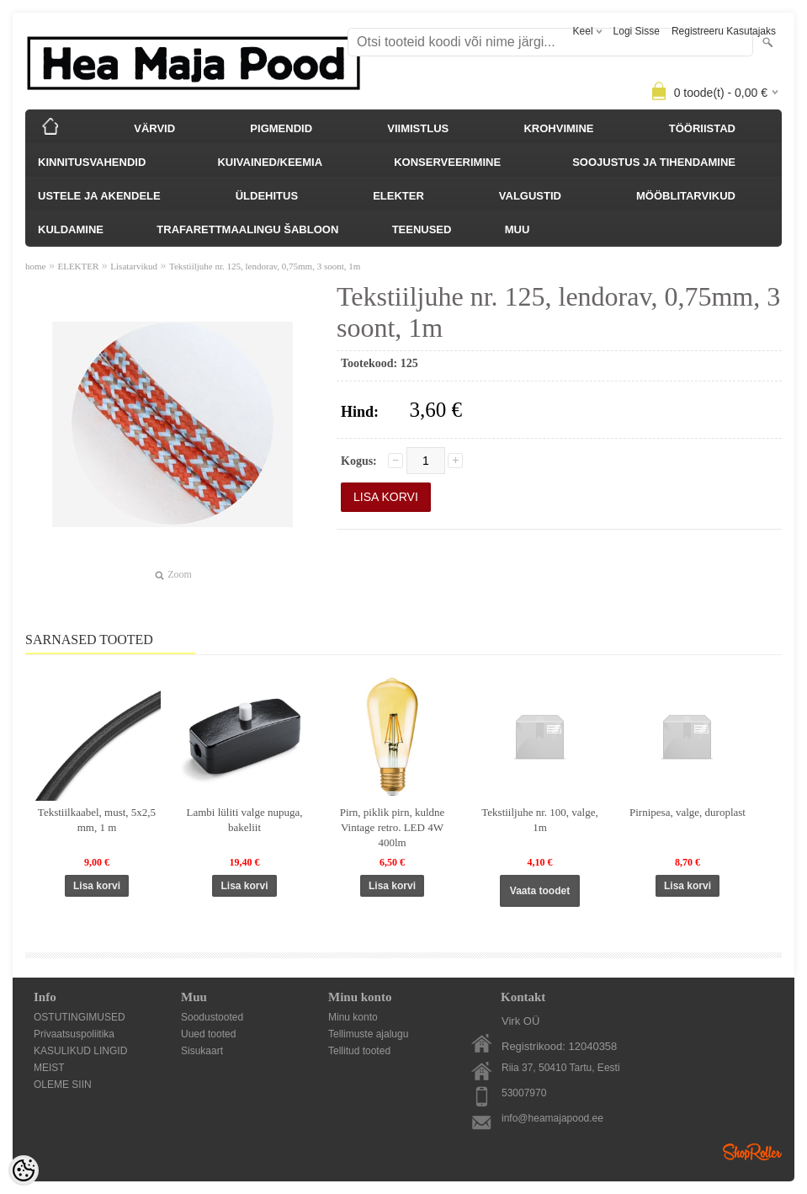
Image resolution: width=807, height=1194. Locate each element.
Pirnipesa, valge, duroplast (687, 812)
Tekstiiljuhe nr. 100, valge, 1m (539, 820)
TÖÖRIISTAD (702, 128)
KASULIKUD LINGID (80, 1051)
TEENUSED (422, 229)
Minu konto (353, 1017)
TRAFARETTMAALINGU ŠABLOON (247, 229)
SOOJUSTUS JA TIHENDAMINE (653, 162)
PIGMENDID (281, 128)
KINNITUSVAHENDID (92, 162)
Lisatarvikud (133, 266)
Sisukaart (202, 1051)
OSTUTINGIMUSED (79, 1017)
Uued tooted (208, 1034)
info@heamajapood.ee (552, 1118)
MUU (517, 229)
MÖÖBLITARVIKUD (685, 195)
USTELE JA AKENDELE (99, 195)
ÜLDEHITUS (267, 195)
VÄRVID (154, 128)
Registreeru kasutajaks (724, 31)
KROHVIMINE (558, 128)
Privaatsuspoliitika (74, 1034)
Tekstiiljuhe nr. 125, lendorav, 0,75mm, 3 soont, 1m (264, 266)
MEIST (49, 1068)
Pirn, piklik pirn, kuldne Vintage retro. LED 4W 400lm (392, 827)
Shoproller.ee (752, 1151)
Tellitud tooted (359, 1051)
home (35, 266)
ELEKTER (398, 195)
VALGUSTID (530, 195)
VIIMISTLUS (418, 128)
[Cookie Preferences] (23, 1170)
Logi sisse (636, 31)
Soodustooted (212, 1017)
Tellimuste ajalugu (368, 1034)
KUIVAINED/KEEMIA (269, 162)
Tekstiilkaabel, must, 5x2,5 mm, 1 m (97, 820)
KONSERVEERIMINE (447, 162)
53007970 (524, 1093)
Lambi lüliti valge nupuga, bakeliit (245, 820)
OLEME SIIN (63, 1084)
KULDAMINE (71, 229)
